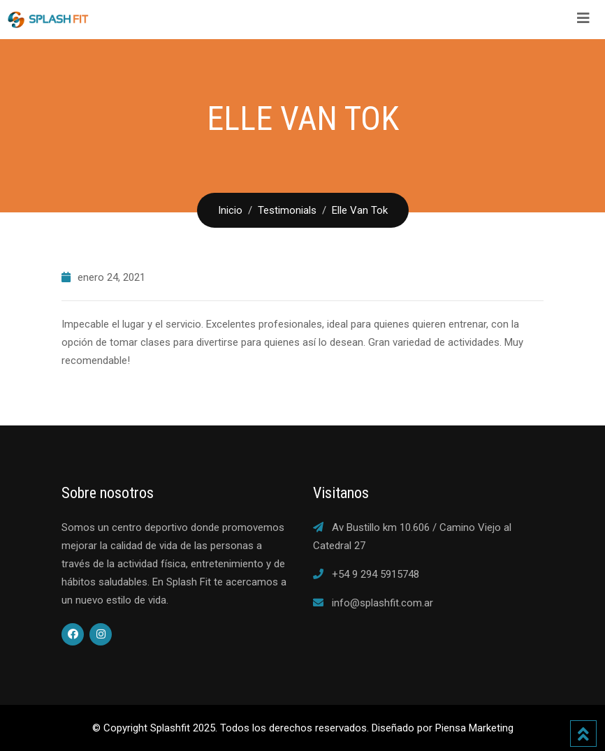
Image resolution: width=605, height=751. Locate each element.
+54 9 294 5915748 (375, 574)
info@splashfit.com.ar (382, 603)
